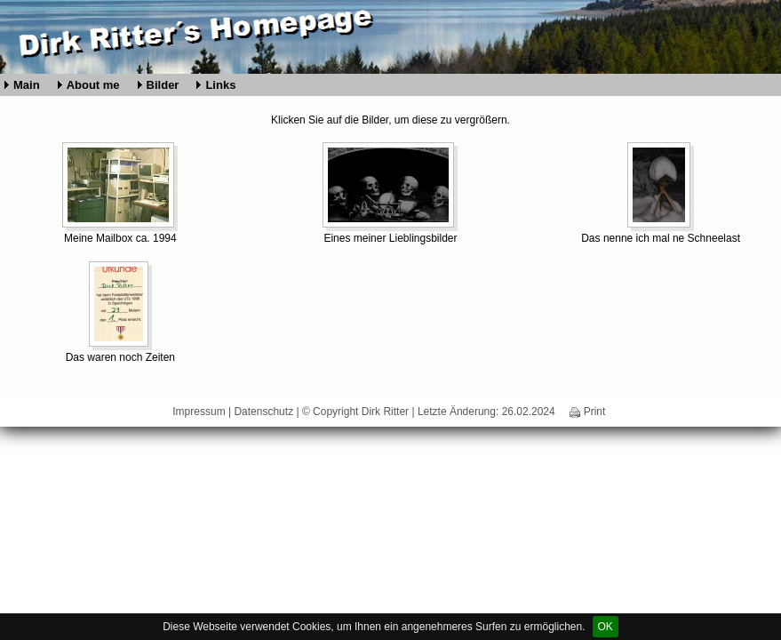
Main (26, 85)
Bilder (163, 85)
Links (220, 85)
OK (605, 626)
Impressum (198, 411)
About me (93, 85)
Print (587, 411)
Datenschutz (263, 411)
